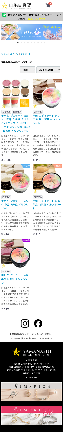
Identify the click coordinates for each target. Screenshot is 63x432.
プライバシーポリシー (42, 333)
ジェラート (25, 53)
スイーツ (14, 53)
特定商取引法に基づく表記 (23, 338)
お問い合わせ (45, 338)
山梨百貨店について (19, 333)
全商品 (4, 53)
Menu (57, 3)
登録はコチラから (36, 18)
